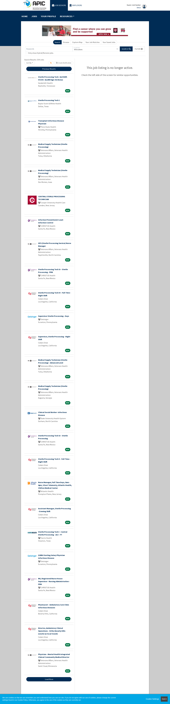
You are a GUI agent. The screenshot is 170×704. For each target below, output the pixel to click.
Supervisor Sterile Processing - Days (53, 316)
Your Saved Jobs (109, 42)
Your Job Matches (93, 42)
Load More (49, 679)
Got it (164, 699)
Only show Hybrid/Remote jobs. (41, 53)
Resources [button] (66, 16)
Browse (66, 42)
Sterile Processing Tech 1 (49, 100)
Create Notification (63, 63)
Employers (76, 5)
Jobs (34, 16)
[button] (139, 49)
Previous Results (49, 69)
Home (25, 16)
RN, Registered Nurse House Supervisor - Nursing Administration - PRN (54, 581)
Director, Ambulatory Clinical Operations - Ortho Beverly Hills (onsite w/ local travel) (51, 631)
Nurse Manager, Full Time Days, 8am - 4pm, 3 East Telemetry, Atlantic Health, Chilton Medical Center (55, 485)
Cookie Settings (152, 699)
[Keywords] (48, 49)
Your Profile (48, 16)
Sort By (29, 63)
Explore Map (77, 42)
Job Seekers (59, 5)
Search (57, 42)
